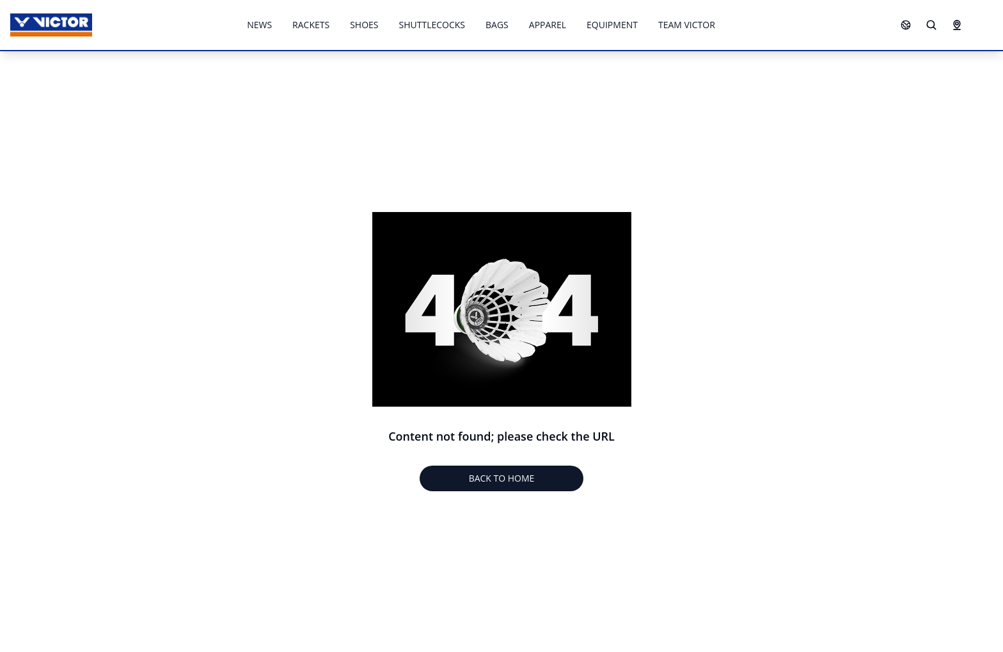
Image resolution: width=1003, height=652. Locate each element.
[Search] (931, 25)
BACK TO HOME (502, 478)
